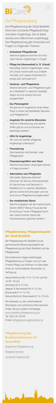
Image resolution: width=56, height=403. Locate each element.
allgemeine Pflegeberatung (19, 346)
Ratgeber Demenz (14, 351)
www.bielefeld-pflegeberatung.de (22, 312)
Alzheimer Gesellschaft (17, 357)
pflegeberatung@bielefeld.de (28, 320)
